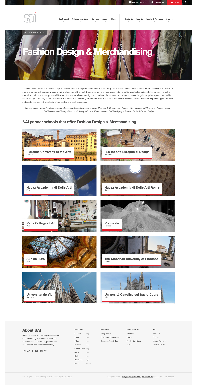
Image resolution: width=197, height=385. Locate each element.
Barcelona (78, 360)
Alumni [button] (169, 19)
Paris (76, 363)
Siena (76, 352)
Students (130, 333)
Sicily (76, 356)
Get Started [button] (63, 19)
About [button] (105, 19)
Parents (130, 337)
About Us (156, 333)
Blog (113, 19)
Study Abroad (106, 333)
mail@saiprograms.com (131, 377)
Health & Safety (159, 345)
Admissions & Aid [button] (80, 19)
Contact (156, 337)
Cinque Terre (79, 348)
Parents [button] (139, 19)
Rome (76, 337)
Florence (77, 333)
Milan (76, 341)
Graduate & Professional (110, 337)
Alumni (129, 345)
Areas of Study (37, 32)
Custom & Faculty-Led (109, 341)
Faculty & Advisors (134, 341)
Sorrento (77, 345)
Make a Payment (159, 341)
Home (26, 32)
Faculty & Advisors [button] (154, 19)
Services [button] (95, 19)
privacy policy (147, 377)
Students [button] (129, 19)
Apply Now (174, 2)
